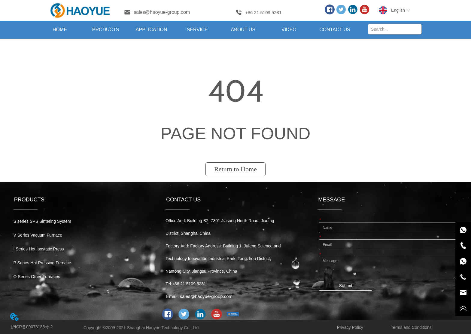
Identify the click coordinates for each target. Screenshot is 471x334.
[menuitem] (106, 30)
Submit (345, 285)
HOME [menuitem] (60, 29)
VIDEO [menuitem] (288, 29)
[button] (105, 30)
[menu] (197, 30)
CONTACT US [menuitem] (334, 29)
